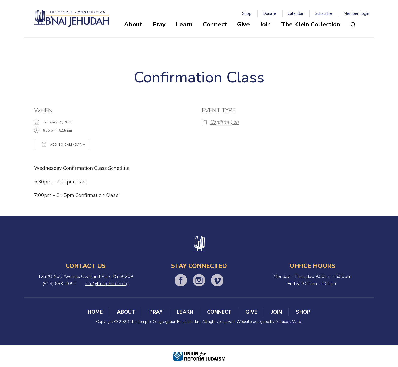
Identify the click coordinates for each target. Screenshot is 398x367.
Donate (269, 13)
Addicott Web (288, 321)
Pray (159, 24)
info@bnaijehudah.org (107, 283)
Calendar (295, 13)
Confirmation (224, 122)
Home (95, 311)
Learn (184, 24)
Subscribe (323, 13)
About (133, 24)
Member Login (356, 13)
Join (265, 24)
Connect (215, 24)
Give (243, 24)
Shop (246, 13)
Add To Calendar (62, 144)
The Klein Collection (310, 24)
